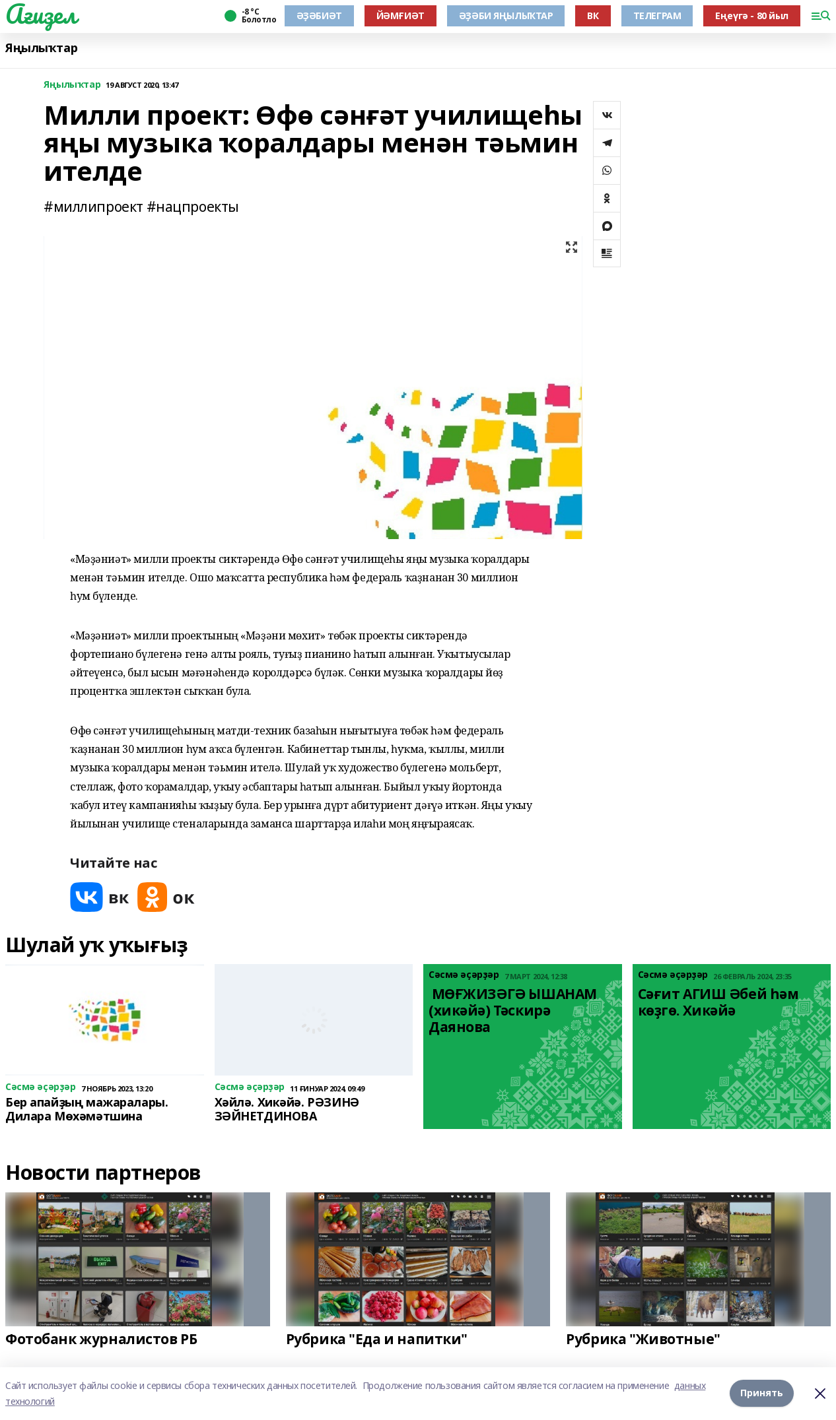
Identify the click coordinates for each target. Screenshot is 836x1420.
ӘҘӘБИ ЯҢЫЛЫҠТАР (506, 15)
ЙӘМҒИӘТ (400, 15)
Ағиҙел (40, 13)
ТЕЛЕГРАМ (657, 15)
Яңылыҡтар (41, 48)
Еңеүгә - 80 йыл (751, 15)
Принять (761, 1393)
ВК (592, 15)
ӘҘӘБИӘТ (319, 15)
